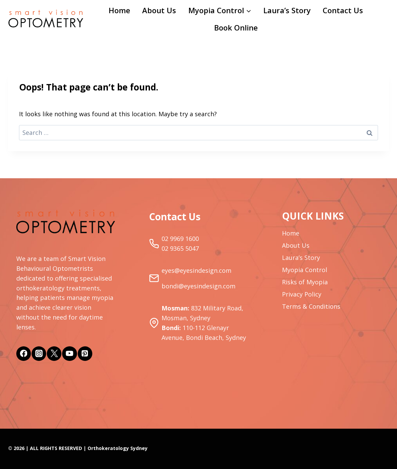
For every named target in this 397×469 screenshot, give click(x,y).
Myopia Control (304, 270)
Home (119, 10)
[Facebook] (23, 353)
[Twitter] (54, 353)
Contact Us (343, 10)
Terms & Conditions (311, 306)
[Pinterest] (85, 353)
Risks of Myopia (305, 282)
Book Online (236, 27)
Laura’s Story (287, 10)
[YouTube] (69, 353)
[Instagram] (39, 353)
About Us (159, 10)
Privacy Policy (301, 294)
